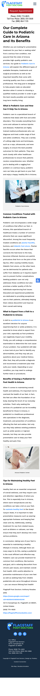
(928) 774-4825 (23, 16)
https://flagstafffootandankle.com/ (17, 615)
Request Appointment (21, 11)
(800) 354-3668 (27, 18)
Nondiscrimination (23, 666)
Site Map (14, 666)
